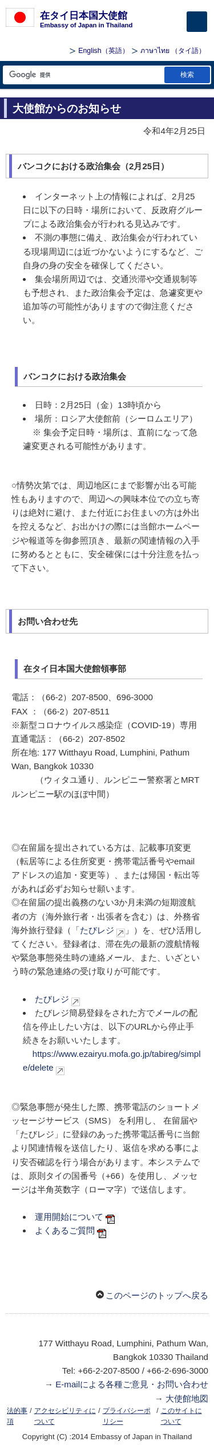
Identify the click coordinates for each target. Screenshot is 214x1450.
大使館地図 (186, 1398)
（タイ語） (172, 51)
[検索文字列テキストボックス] (82, 75)
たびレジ (97, 930)
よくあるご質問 (65, 1230)
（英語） (103, 51)
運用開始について (69, 1217)
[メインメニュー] (197, 21)
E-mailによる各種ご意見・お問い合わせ (131, 1384)
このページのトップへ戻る (157, 1295)
